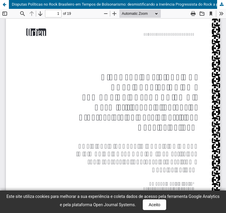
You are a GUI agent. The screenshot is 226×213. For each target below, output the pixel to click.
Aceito (154, 204)
